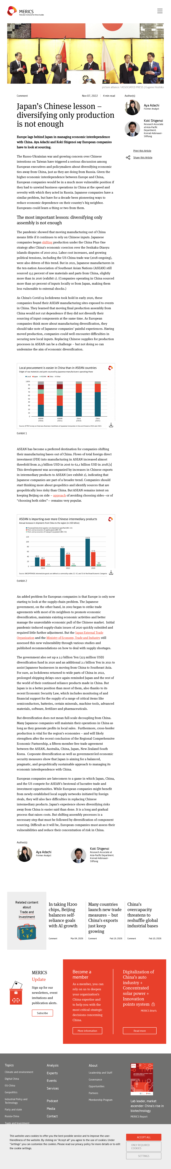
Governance (95, 1078)
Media (51, 1109)
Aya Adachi (43, 852)
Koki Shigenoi (99, 848)
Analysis (52, 1064)
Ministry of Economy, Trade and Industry (75, 638)
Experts (52, 1072)
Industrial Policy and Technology (16, 1100)
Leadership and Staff (100, 1071)
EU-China (10, 1084)
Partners (93, 1092)
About (93, 1064)
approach (59, 495)
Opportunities (96, 1085)
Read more (140, 1029)
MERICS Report (139, 1115)
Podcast (52, 1101)
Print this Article (142, 150)
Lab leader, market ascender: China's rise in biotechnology (147, 1104)
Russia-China (12, 1116)
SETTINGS (143, 1155)
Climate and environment (19, 1070)
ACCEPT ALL (144, 1137)
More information (87, 1029)
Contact (52, 1117)
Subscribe (42, 1013)
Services (53, 1088)
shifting (47, 242)
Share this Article (142, 157)
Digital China (12, 1077)
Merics (26, 11)
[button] (66, 395)
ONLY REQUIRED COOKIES (140, 1146)
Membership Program (101, 1099)
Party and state (13, 1109)
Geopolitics (11, 1091)
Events (52, 1080)
